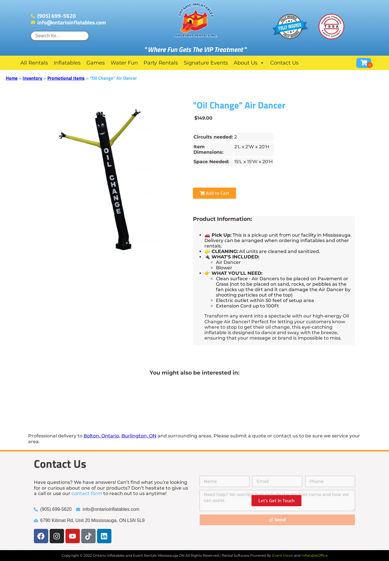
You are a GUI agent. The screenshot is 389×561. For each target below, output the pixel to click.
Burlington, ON (138, 436)
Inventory (32, 78)
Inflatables (67, 63)
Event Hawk (282, 555)
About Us (249, 63)
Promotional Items (66, 78)
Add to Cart (214, 193)
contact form (86, 493)
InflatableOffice (314, 555)
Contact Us (284, 63)
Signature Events (206, 63)
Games (95, 63)
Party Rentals (161, 63)
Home (12, 78)
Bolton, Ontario (101, 436)
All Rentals (34, 63)
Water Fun (124, 63)
